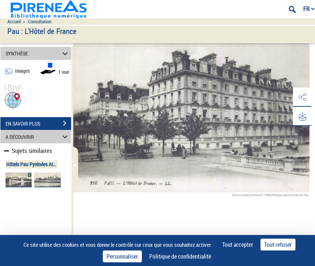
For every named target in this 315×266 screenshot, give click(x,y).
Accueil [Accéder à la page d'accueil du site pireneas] (14, 21)
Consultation (39, 21)
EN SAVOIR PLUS (38, 123)
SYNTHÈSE (38, 53)
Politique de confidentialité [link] (180, 256)
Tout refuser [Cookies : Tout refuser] (278, 245)
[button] (13, 99)
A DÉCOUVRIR (38, 136)
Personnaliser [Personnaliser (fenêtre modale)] (122, 256)
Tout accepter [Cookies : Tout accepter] (237, 245)
